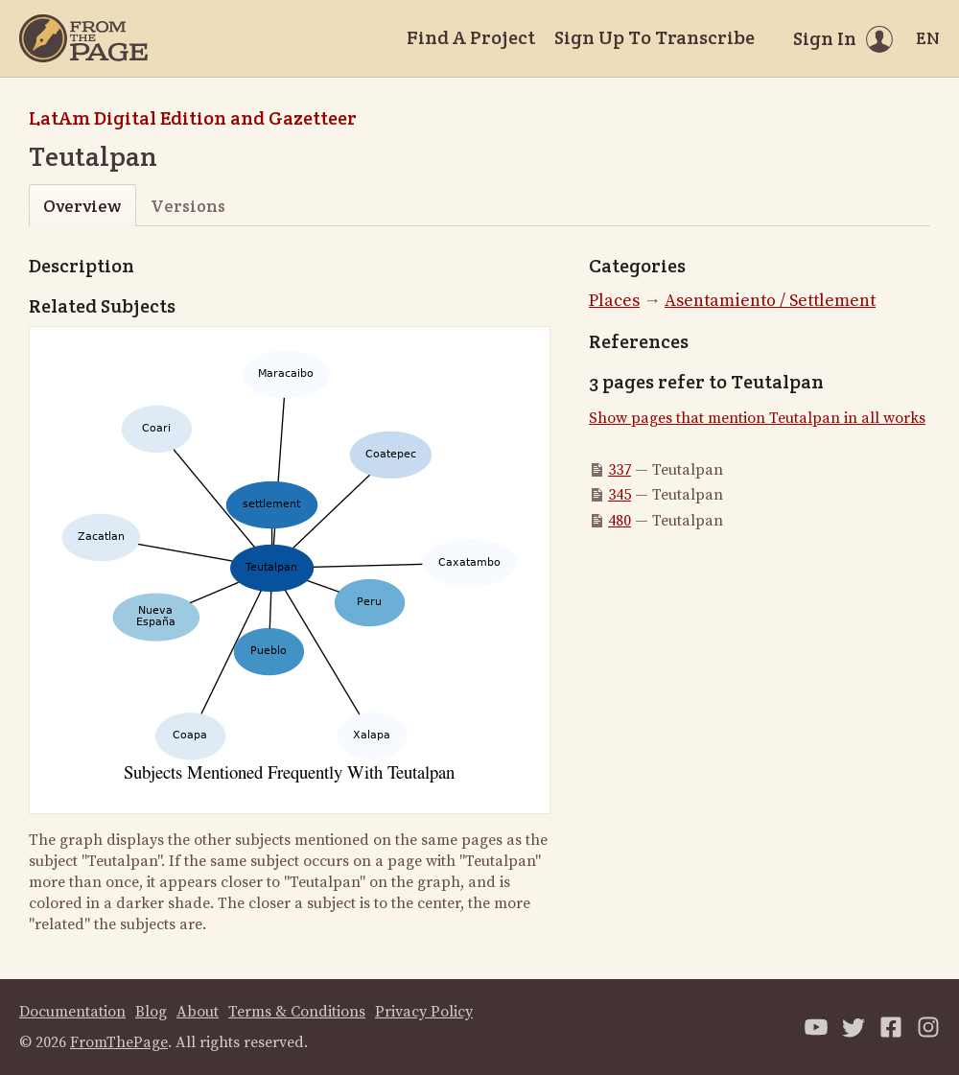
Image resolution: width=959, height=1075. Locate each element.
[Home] (83, 38)
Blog (151, 1011)
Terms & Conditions (296, 1011)
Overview (82, 206)
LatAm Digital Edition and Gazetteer (193, 117)
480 (619, 520)
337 (619, 469)
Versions (188, 206)
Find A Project (471, 37)
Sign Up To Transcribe (654, 37)
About (197, 1011)
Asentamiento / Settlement (770, 301)
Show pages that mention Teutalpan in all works (757, 418)
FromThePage (119, 1042)
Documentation (72, 1011)
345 (619, 494)
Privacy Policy (424, 1011)
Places (614, 301)
